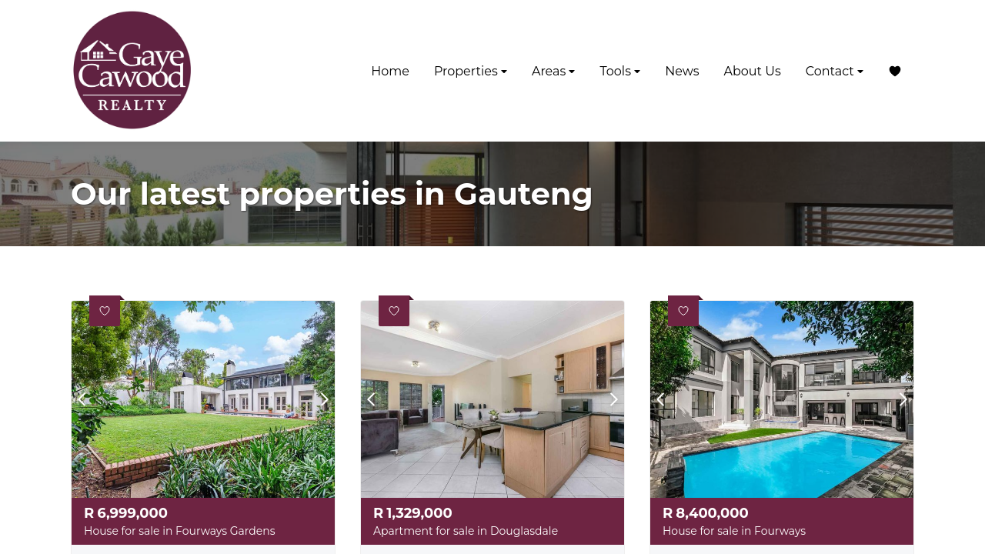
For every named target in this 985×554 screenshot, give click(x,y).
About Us (751, 71)
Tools (619, 71)
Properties (470, 71)
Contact (834, 71)
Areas (554, 71)
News (682, 71)
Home (390, 71)
